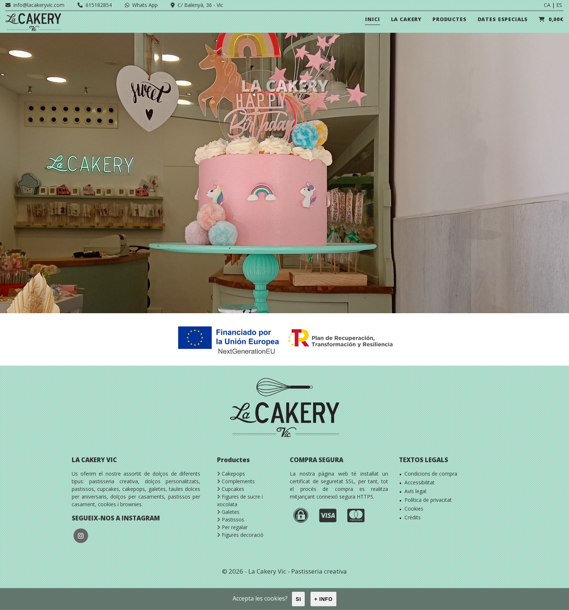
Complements (236, 481)
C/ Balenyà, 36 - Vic (197, 4)
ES (559, 4)
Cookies (413, 508)
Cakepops (231, 473)
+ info (323, 599)
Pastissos (230, 519)
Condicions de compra (430, 473)
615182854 (95, 4)
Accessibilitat (419, 482)
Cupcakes (230, 488)
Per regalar (232, 527)
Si (298, 599)
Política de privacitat (428, 499)
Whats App (141, 4)
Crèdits (412, 517)
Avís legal (415, 491)
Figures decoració (240, 534)
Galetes (228, 511)
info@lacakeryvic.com (34, 4)
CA (547, 4)
